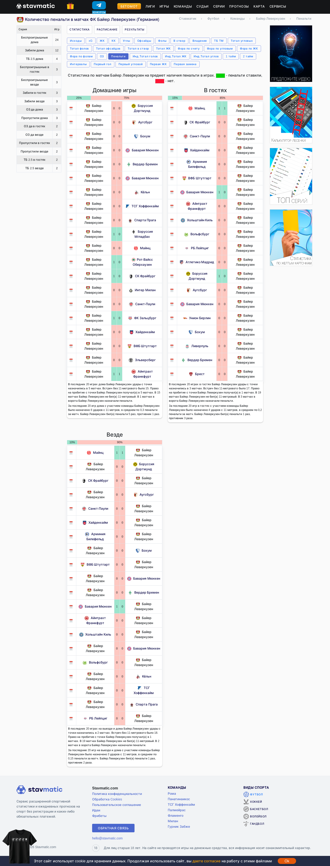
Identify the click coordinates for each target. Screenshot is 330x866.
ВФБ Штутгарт (142, 346)
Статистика (79, 29)
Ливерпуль (196, 346)
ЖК (102, 40)
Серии (219, 6)
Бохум (142, 136)
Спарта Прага (142, 220)
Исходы (76, 40)
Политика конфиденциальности (117, 794)
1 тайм (231, 56)
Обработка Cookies (107, 799)
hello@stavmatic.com (107, 838)
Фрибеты (99, 816)
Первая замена (185, 64)
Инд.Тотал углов (206, 56)
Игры (164, 6)
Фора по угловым (220, 48)
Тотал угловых (242, 40)
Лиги (150, 6)
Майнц (142, 248)
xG (91, 40)
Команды (183, 6)
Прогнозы (239, 6)
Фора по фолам (81, 56)
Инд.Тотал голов (145, 56)
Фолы (162, 40)
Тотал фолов (79, 48)
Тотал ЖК (163, 48)
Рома (172, 793)
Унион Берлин (197, 318)
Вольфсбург (196, 234)
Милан (173, 821)
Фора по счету (189, 48)
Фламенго (175, 815)
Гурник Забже (179, 826)
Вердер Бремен (142, 164)
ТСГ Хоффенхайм (142, 206)
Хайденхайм (142, 332)
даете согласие (206, 861)
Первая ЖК (158, 64)
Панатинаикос (179, 799)
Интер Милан (142, 290)
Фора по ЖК (249, 48)
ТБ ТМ (219, 40)
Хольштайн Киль (197, 220)
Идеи (96, 810)
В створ (179, 40)
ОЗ (102, 56)
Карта (259, 6)
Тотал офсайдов (108, 48)
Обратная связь (113, 828)
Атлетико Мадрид (196, 262)
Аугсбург (142, 122)
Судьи (202, 6)
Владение (199, 40)
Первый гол (102, 64)
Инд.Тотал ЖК (176, 56)
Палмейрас (177, 810)
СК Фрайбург (142, 276)
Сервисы (278, 6)
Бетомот (129, 6)
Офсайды (144, 40)
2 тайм (248, 56)
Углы (126, 40)
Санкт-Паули (142, 304)
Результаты (134, 29)
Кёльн (142, 192)
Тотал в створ (138, 48)
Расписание (107, 29)
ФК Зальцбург (142, 318)
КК (114, 40)
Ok (287, 861)
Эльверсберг (142, 360)
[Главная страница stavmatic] (35, 5)
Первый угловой (130, 64)
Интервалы (78, 64)
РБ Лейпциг (197, 248)
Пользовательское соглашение (116, 805)
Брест (197, 374)
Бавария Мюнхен (142, 150)
